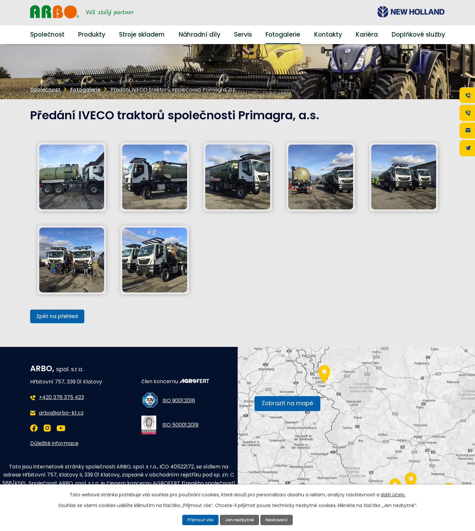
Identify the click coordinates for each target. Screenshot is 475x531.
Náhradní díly (199, 34)
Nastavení (279, 519)
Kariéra (367, 34)
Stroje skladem (142, 34)
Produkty (91, 34)
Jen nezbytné (239, 519)
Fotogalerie (283, 34)
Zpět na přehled (58, 316)
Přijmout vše (198, 519)
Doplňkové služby (418, 34)
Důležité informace (54, 443)
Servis (243, 34)
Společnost (47, 34)
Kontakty (328, 34)
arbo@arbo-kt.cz (61, 413)
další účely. (393, 494)
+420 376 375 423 (61, 398)
